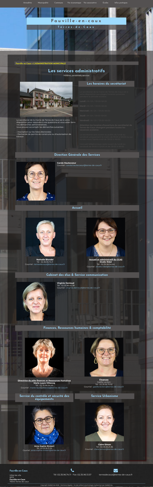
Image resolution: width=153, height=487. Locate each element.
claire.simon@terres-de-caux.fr (109, 449)
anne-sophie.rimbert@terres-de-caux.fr (48, 450)
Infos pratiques (121, 3)
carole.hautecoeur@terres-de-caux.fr (84, 165)
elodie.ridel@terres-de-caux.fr (110, 266)
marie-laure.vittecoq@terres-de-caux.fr (49, 387)
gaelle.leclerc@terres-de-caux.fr (108, 387)
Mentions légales (66, 485)
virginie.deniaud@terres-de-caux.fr (83, 288)
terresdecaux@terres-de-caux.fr (49, 264)
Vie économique (74, 3)
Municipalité (43, 3)
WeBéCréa (51, 485)
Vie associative (90, 3)
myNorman (98, 485)
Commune (58, 3)
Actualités (27, 3)
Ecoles (105, 3)
